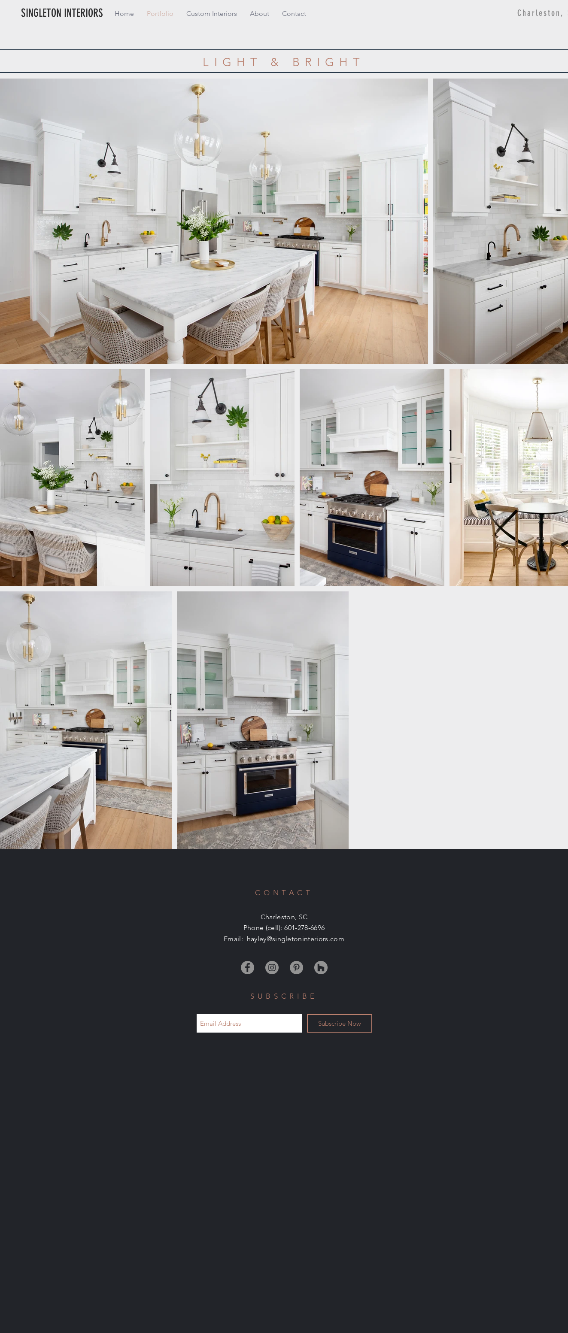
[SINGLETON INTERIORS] (79, 13)
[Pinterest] (296, 967)
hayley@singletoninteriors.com (295, 939)
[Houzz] (321, 967)
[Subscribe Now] (339, 1023)
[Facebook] (247, 967)
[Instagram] (272, 967)
